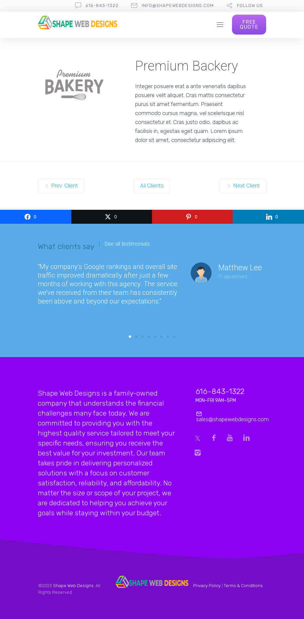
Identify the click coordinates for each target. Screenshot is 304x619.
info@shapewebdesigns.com (178, 5)
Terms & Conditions (243, 585)
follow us (250, 5)
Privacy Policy (207, 585)
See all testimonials (127, 244)
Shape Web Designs (73, 585)
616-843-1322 (102, 5)
